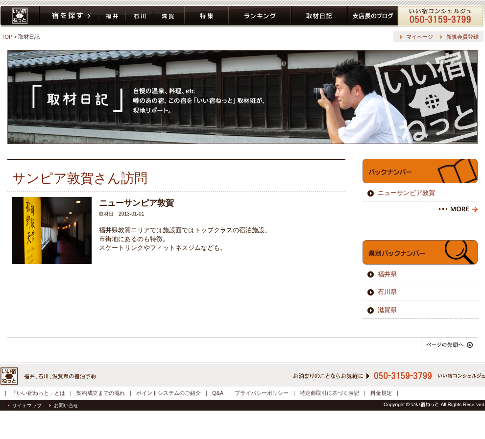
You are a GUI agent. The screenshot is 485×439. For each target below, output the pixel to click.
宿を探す (68, 16)
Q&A (217, 393)
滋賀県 (169, 16)
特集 (207, 16)
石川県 (139, 16)
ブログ (372, 16)
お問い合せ (63, 405)
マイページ (419, 37)
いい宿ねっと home (19, 16)
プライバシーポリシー (262, 393)
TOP (6, 37)
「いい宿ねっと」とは (38, 393)
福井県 (112, 16)
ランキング (260, 16)
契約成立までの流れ (100, 393)
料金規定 (381, 393)
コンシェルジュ (441, 16)
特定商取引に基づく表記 (329, 393)
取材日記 (319, 16)
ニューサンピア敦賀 (406, 192)
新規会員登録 (462, 37)
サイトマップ (25, 405)
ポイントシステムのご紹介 (168, 393)
